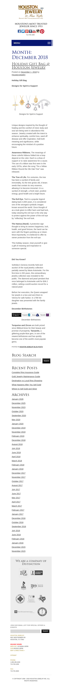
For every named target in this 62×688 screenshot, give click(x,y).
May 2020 (16, 420)
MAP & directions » (17, 650)
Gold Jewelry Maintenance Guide (26, 376)
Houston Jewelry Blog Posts (31, 347)
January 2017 (18, 514)
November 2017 (19, 477)
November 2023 (19, 407)
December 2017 (19, 473)
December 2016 (19, 518)
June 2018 (16, 452)
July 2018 (16, 448)
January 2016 (18, 543)
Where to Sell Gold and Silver (24, 389)
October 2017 (18, 481)
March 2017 (17, 506)
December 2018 (19, 440)
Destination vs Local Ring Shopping (27, 381)
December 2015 (19, 547)
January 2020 (18, 424)
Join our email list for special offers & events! (27, 626)
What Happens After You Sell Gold (26, 385)
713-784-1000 (30, 35)
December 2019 (19, 428)
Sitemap (13, 655)
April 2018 (16, 457)
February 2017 (18, 510)
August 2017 (17, 485)
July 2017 (16, 489)
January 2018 (18, 469)
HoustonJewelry (19, 75)
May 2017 (16, 498)
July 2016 (16, 531)
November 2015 (19, 551)
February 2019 (18, 436)
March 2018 (17, 461)
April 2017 (16, 502)
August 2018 (17, 444)
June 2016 (16, 535)
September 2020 (19, 415)
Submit (45, 631)
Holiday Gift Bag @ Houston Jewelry (31, 66)
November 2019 (19, 432)
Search (46, 361)
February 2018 (18, 465)
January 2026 (18, 399)
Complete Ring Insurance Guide (25, 372)
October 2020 (18, 411)
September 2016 (19, 526)
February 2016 (18, 539)
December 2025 (19, 403)
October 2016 (18, 522)
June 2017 (16, 494)
